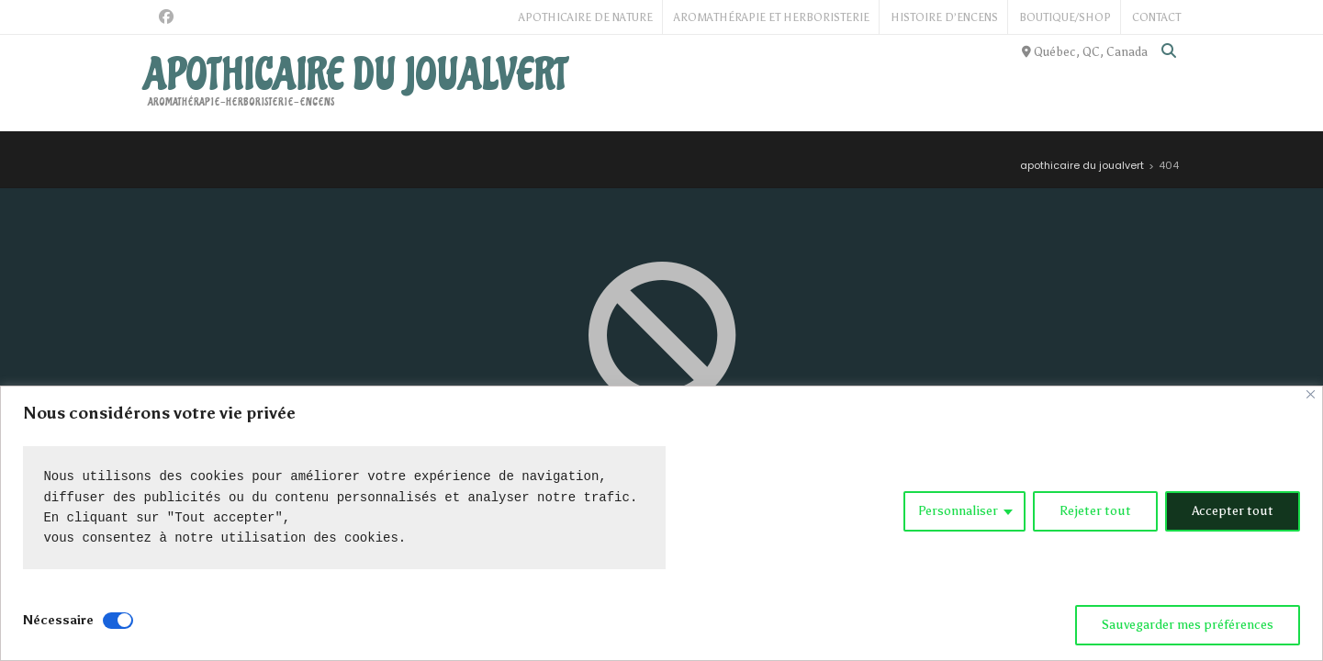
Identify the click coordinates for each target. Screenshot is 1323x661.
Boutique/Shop (1065, 17)
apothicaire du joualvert (354, 75)
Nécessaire (58, 620)
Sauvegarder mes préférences (1187, 625)
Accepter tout (1232, 511)
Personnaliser (958, 511)
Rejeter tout (1095, 511)
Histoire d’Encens (944, 17)
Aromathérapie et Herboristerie (771, 17)
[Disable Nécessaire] (118, 620)
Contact (1156, 17)
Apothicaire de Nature (586, 17)
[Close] (1310, 394)
